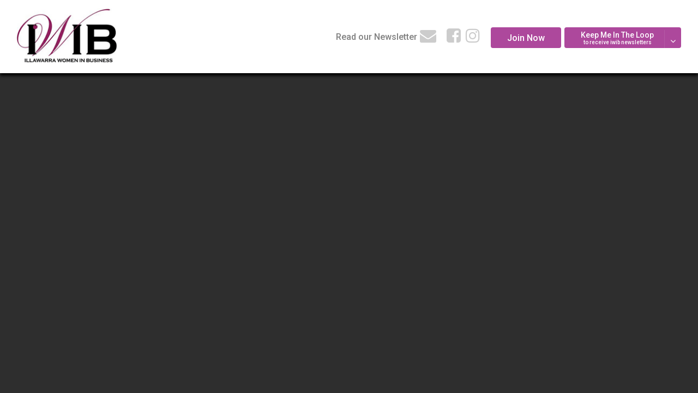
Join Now (526, 38)
